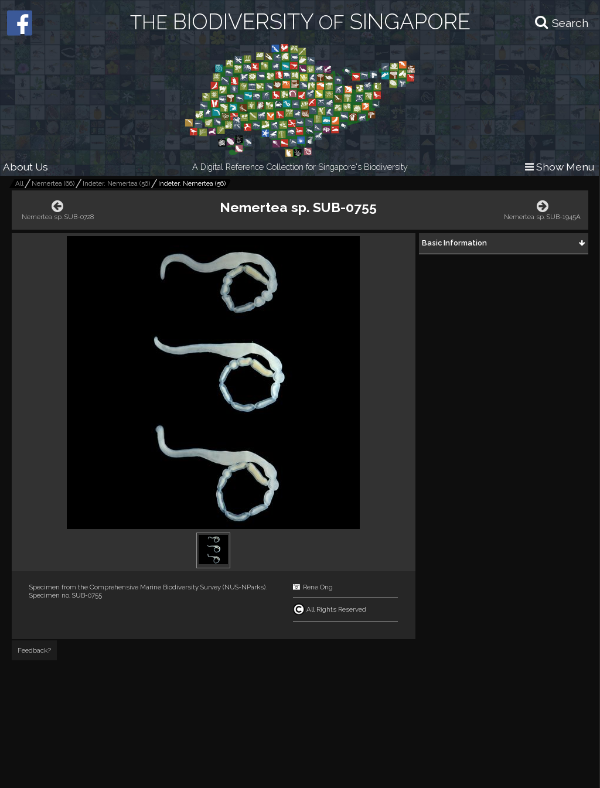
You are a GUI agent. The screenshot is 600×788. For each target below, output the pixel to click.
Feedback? (34, 650)
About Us (25, 167)
